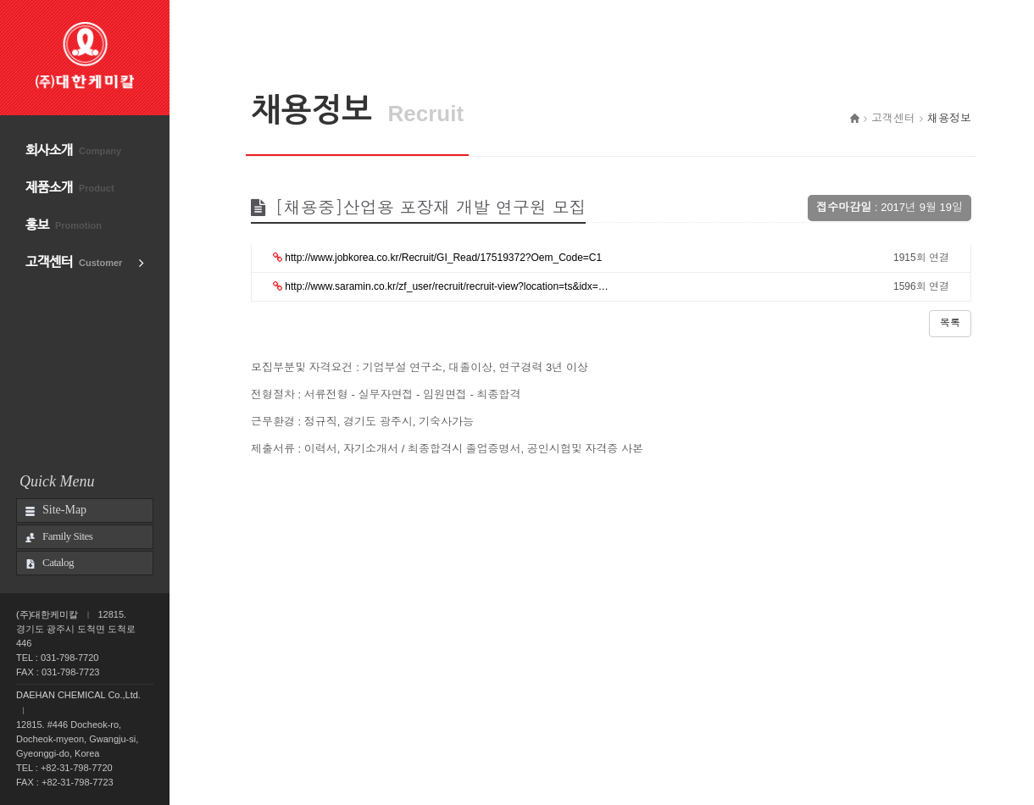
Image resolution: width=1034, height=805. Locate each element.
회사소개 (73, 150)
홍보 (63, 225)
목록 (950, 323)
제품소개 (69, 188)
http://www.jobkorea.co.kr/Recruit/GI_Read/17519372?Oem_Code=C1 (437, 258)
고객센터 (73, 262)
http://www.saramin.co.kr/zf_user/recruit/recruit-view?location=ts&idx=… (441, 286)
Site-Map (64, 509)
